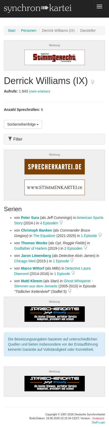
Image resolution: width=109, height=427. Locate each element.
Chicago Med (25, 261)
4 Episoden (49, 223)
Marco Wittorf (32, 268)
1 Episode (89, 236)
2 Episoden (73, 248)
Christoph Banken (36, 230)
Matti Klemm (31, 281)
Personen (28, 30)
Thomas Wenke (34, 243)
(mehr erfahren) (39, 91)
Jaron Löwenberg (36, 256)
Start (11, 30)
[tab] (54, 139)
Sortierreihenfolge (23, 124)
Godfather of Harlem (30, 248)
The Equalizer (44, 236)
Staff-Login (98, 422)
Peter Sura (30, 218)
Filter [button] (15, 139)
